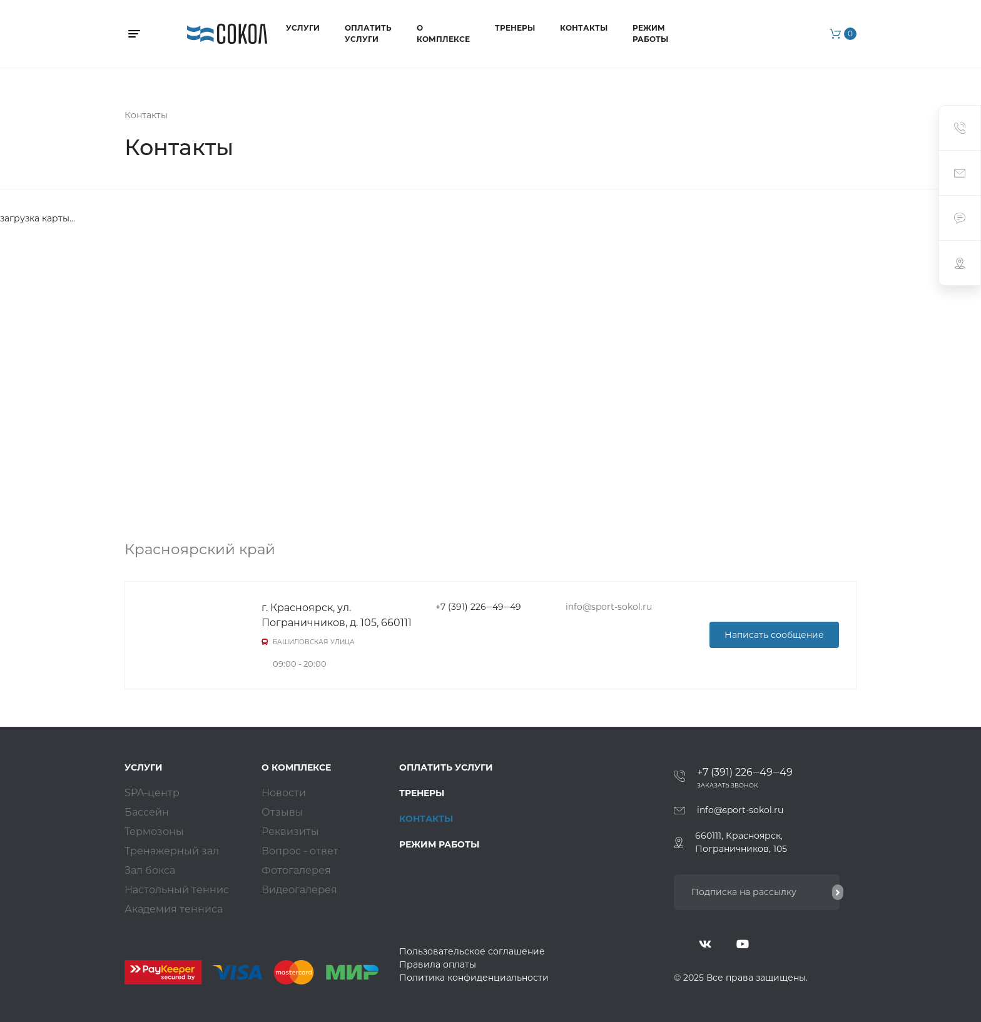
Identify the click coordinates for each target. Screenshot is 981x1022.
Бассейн (147, 812)
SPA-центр (152, 793)
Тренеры (515, 28)
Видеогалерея (299, 890)
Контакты (583, 28)
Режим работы (650, 33)
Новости (284, 793)
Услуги (303, 28)
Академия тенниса (174, 909)
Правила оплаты (437, 964)
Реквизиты (290, 831)
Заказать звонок (727, 785)
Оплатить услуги (368, 33)
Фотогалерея (296, 870)
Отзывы (282, 812)
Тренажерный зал (172, 851)
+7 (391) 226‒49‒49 (745, 772)
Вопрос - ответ (300, 851)
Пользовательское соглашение (472, 951)
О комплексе (443, 33)
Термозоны (154, 831)
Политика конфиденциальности (474, 977)
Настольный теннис (177, 890)
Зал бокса (150, 870)
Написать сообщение (774, 634)
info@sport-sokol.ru (740, 810)
